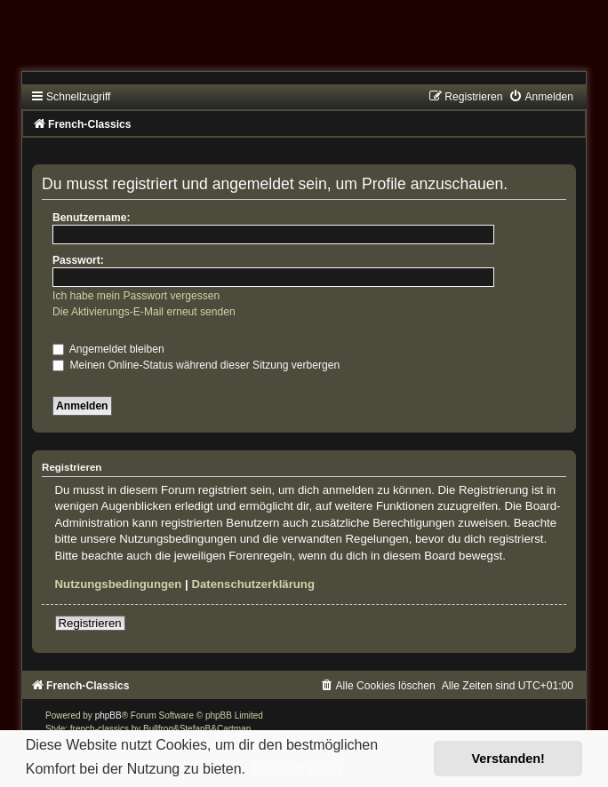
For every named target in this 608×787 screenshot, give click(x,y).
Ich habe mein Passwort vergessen (136, 296)
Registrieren (90, 623)
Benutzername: (91, 217)
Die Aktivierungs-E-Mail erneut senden (144, 312)
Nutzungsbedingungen (118, 584)
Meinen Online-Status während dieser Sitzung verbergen (196, 365)
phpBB (108, 715)
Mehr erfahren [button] (297, 768)
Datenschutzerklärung (253, 584)
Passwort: (78, 260)
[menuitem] (540, 97)
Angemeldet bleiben (108, 349)
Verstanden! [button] (508, 758)
